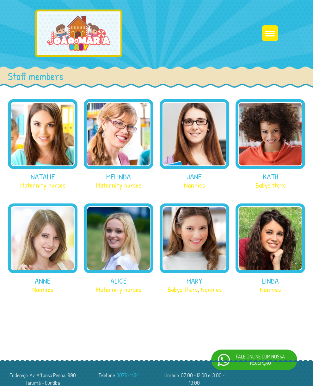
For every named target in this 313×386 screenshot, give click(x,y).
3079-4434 (127, 376)
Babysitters (270, 186)
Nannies (194, 186)
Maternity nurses (42, 186)
